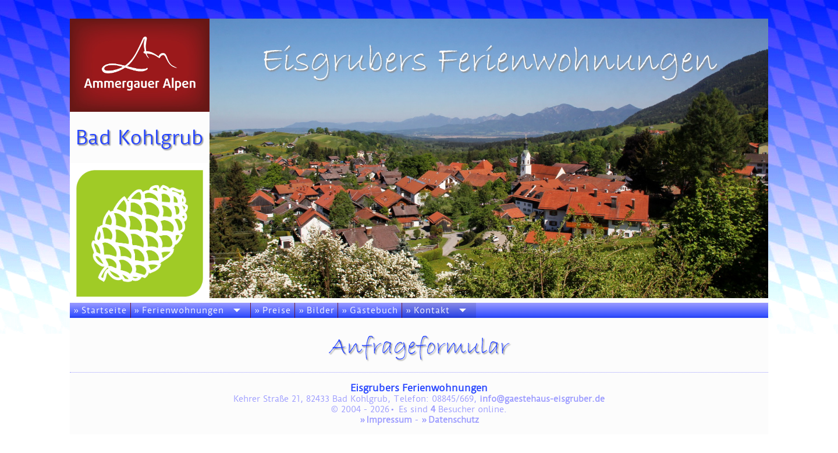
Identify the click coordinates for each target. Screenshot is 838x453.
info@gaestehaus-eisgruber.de (542, 399)
